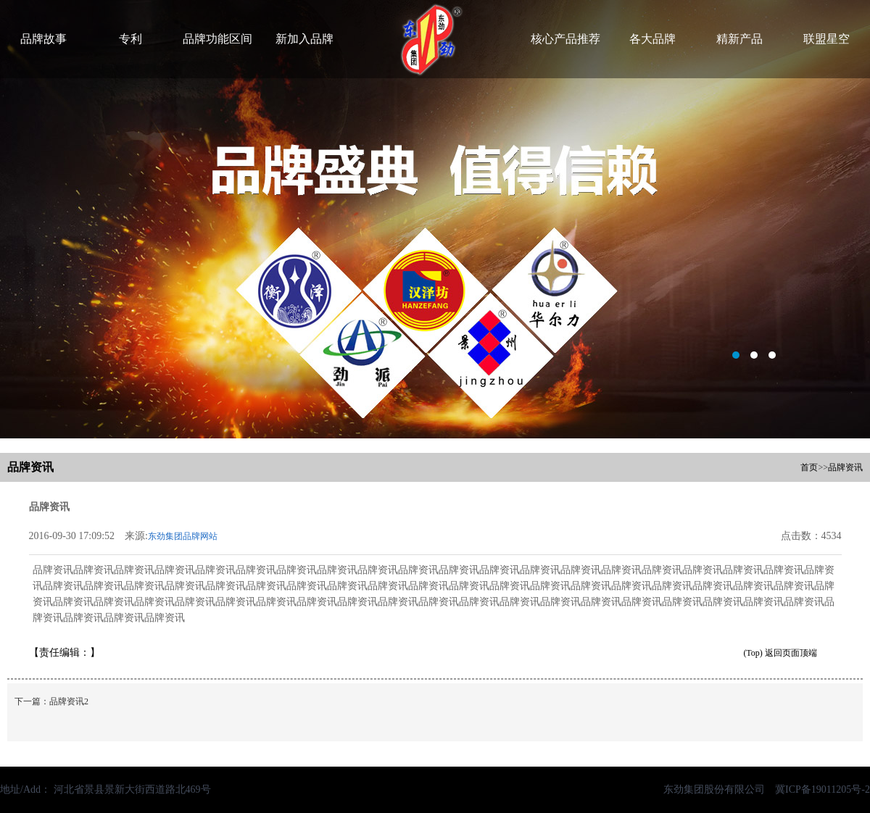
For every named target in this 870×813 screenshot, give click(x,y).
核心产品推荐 (565, 39)
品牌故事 (43, 39)
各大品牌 (652, 39)
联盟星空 (826, 39)
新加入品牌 (305, 39)
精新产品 (739, 39)
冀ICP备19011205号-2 (817, 789)
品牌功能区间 (217, 39)
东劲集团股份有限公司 (714, 789)
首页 (809, 467)
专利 (130, 39)
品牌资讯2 (68, 701)
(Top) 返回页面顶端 (779, 653)
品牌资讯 (845, 467)
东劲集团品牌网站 (183, 536)
